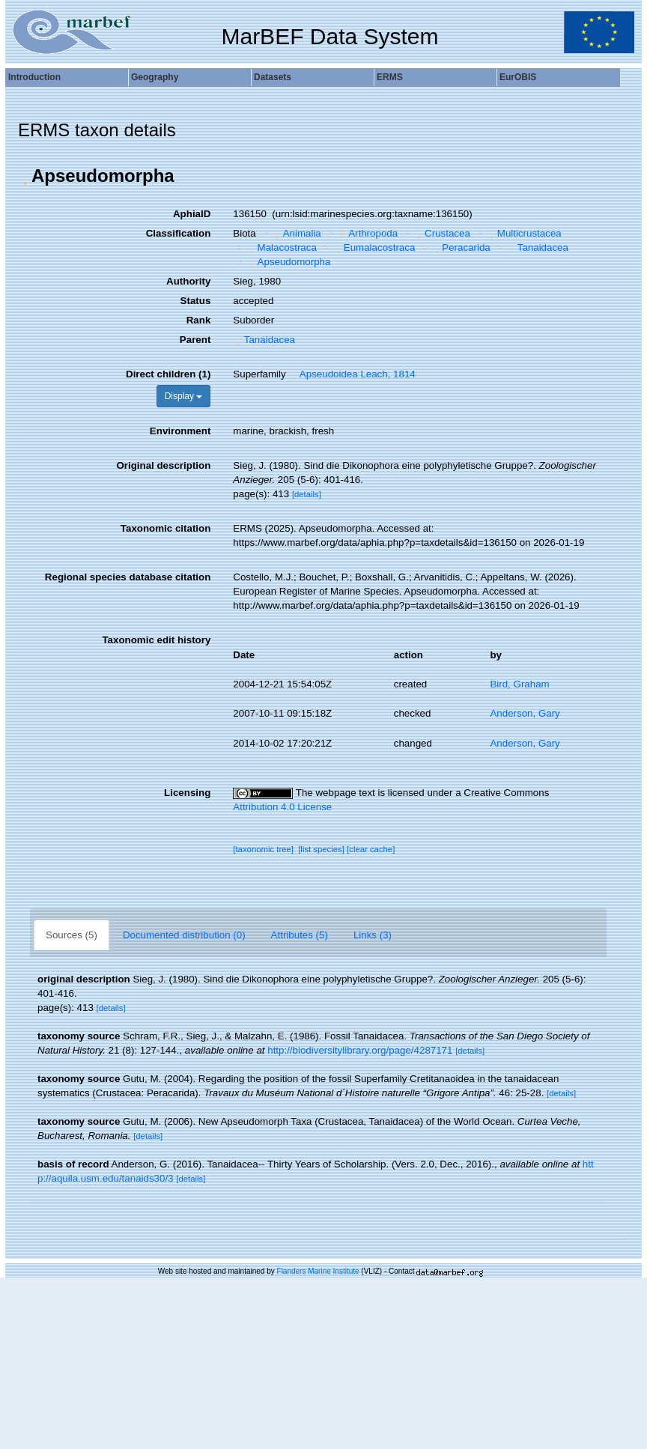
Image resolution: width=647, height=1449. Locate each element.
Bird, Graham (519, 684)
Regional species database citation (127, 577)
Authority (188, 281)
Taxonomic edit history (156, 639)
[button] (24, 176)
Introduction (34, 77)
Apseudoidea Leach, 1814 (351, 374)
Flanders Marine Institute (318, 1271)
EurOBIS (517, 77)
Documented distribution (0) (184, 935)
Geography (154, 77)
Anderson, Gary (524, 713)
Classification (178, 233)
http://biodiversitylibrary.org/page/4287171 (359, 1050)
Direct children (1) (168, 374)
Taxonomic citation (165, 528)
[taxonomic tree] (263, 849)
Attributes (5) (299, 935)
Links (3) (372, 935)
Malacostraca (281, 247)
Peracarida (460, 247)
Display (184, 396)
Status (195, 300)
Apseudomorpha (288, 261)
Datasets (272, 77)
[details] (306, 494)
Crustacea (442, 233)
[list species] (321, 849)
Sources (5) (71, 935)
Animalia (296, 233)
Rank (198, 320)
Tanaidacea (537, 247)
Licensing (187, 792)
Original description (163, 465)
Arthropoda (367, 233)
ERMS (390, 77)
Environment (180, 431)
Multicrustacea (523, 233)
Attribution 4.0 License (282, 806)
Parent (195, 339)
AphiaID (191, 213)
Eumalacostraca (373, 247)
